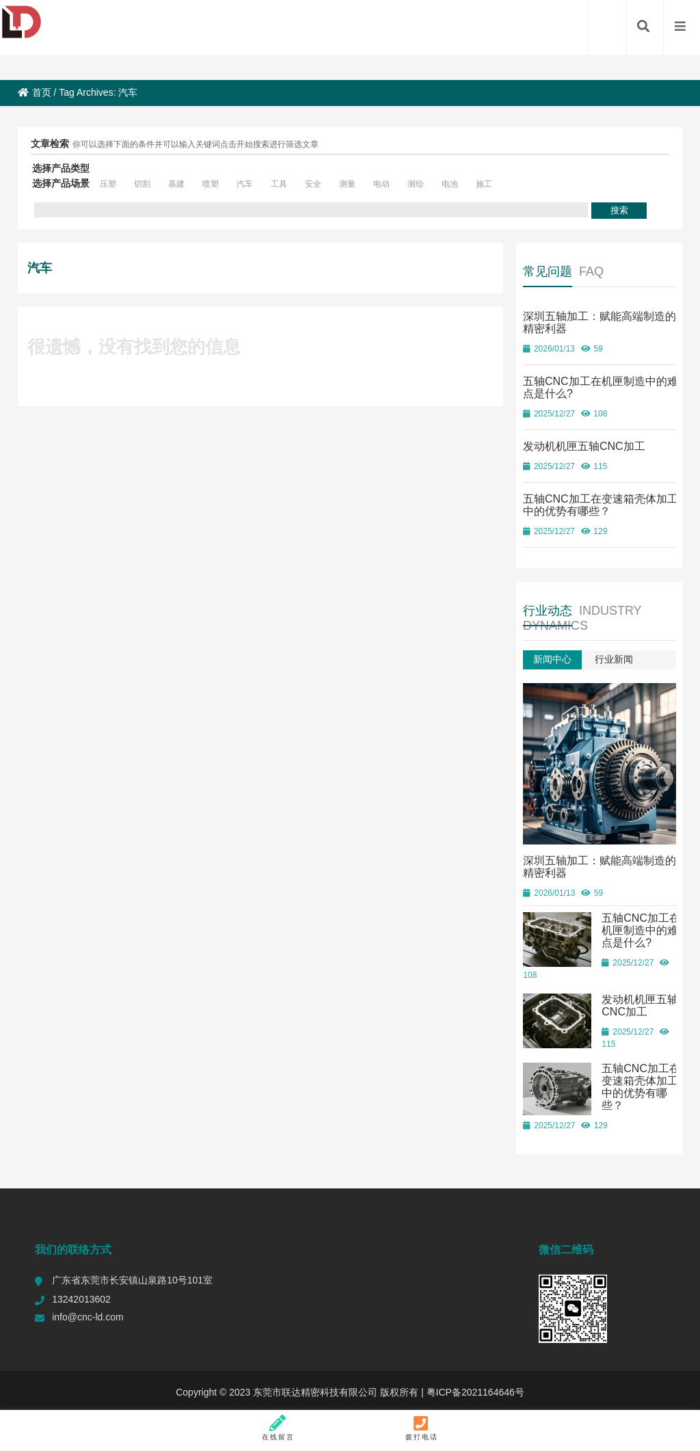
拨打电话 (421, 1428)
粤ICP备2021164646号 (474, 1388)
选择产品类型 (61, 168)
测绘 (415, 184)
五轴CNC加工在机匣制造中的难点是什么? (641, 927)
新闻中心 (552, 659)
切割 (142, 184)
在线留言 (278, 1428)
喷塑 (210, 184)
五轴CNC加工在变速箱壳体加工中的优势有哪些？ (600, 505)
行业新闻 (614, 659)
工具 (279, 184)
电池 (450, 184)
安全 (313, 184)
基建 (176, 184)
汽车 (245, 184)
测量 (347, 184)
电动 (381, 184)
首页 (34, 92)
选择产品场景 (61, 183)
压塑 (108, 184)
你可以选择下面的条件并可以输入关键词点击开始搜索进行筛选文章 (195, 144)
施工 (484, 184)
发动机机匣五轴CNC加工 (584, 446)
